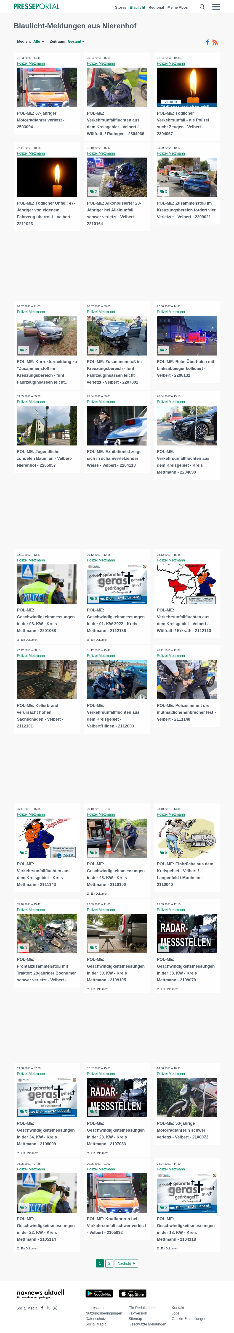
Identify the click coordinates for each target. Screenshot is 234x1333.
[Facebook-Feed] (207, 42)
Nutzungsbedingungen (103, 1311)
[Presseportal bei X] (46, 1306)
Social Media (95, 1322)
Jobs (176, 1311)
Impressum (94, 1305)
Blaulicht (137, 7)
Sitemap (135, 1316)
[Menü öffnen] (216, 7)
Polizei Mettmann (31, 63)
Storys (120, 7)
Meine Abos (178, 7)
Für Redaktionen (142, 1305)
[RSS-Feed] (215, 42)
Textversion (138, 1311)
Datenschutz (95, 1316)
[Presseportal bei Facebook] (40, 1306)
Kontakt (178, 1305)
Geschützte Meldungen (147, 1322)
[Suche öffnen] (202, 7)
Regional (156, 7)
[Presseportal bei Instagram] (53, 1305)
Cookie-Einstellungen (189, 1316)
